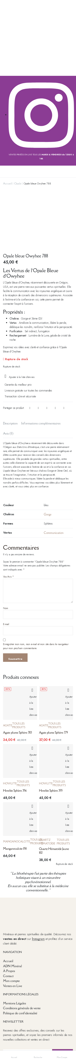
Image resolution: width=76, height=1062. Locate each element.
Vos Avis (8, 520)
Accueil (7, 183)
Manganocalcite (16, 785)
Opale (17, 183)
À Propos (9, 914)
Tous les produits (18, 669)
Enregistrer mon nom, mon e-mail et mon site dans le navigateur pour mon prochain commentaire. (36, 590)
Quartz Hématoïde (47, 785)
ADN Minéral (12, 909)
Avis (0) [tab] (8, 377)
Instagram (38, 882)
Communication (53, 476)
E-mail (6, 568)
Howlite (10, 727)
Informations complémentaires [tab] (40, 367)
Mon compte (11, 924)
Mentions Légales (14, 947)
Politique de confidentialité (20, 956)
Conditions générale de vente (22, 952)
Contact (8, 919)
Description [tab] (10, 367)
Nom (5, 551)
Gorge (47, 458)
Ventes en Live (12, 929)
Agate (7, 669)
